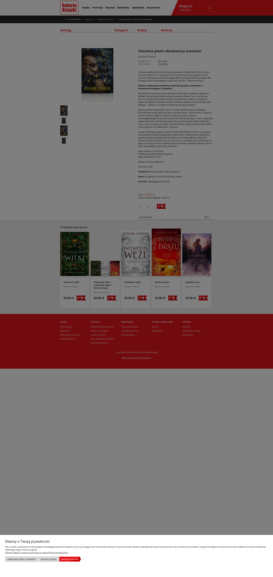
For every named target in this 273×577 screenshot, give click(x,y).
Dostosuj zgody (49, 559)
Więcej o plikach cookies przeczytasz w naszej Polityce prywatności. (36, 552)
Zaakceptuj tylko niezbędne (21, 559)
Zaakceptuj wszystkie (70, 559)
